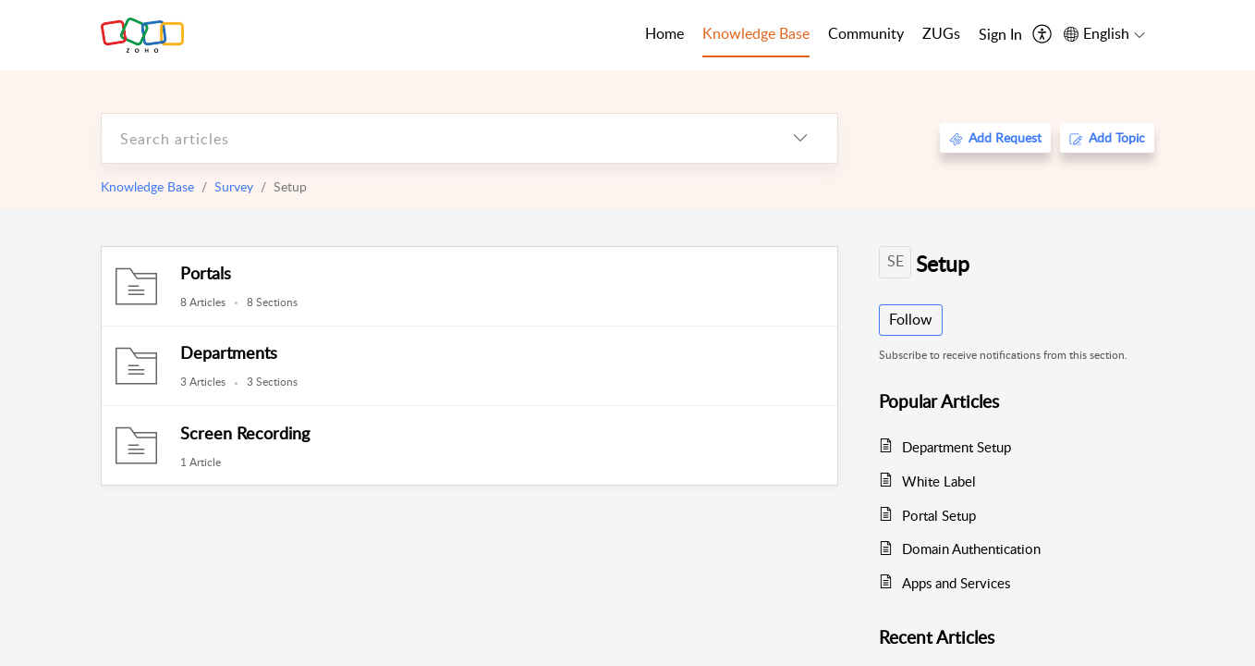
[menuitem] (1000, 35)
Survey (233, 186)
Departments (228, 352)
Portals (205, 273)
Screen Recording (245, 433)
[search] (432, 138)
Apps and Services (956, 583)
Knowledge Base (147, 186)
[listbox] (800, 138)
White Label (939, 481)
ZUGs (941, 33)
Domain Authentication (971, 548)
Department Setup (956, 447)
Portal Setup (939, 515)
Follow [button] (910, 319)
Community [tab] (866, 33)
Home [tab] (664, 33)
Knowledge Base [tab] (756, 33)
